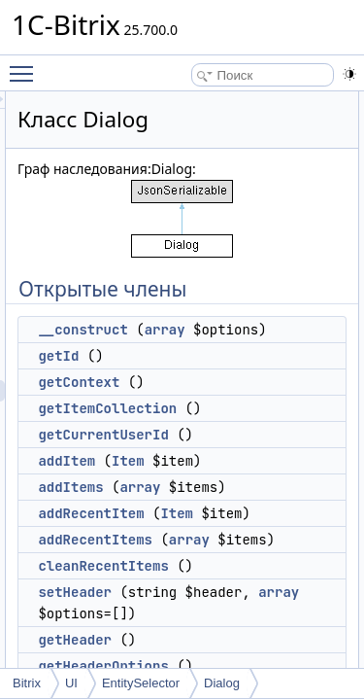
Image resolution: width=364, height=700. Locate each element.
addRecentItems (205, 561)
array (274, 329)
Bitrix (27, 683)
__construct (192, 329)
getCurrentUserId (213, 456)
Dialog (222, 683)
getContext (188, 403)
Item (237, 482)
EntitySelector (141, 683)
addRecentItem (200, 534)
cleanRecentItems (213, 608)
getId (168, 377)
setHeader (184, 635)
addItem (176, 482)
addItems (180, 508)
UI (71, 683)
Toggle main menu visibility (26, 65)
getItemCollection (217, 429)
